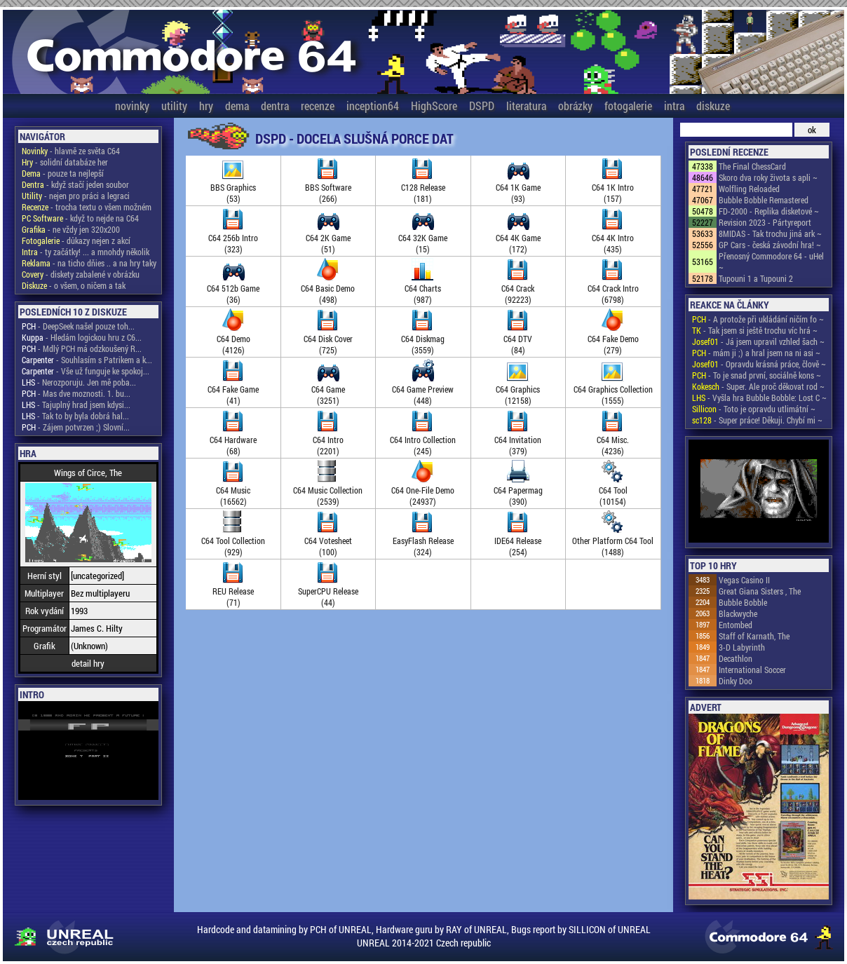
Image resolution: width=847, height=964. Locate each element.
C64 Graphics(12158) (518, 389)
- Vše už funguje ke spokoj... (85, 370)
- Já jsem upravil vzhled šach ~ (758, 341)
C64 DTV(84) (517, 338)
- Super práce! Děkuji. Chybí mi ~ (757, 420)
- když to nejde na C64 (80, 218)
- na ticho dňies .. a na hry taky (89, 263)
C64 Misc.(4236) (613, 439)
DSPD (481, 105)
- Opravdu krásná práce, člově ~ (759, 363)
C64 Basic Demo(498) (328, 288)
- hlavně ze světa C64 (71, 150)
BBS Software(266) (328, 187)
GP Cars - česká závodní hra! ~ (770, 244)
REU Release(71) (233, 591)
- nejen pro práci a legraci (76, 195)
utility (174, 105)
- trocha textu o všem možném (86, 206)
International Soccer (752, 669)
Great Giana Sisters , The (760, 591)
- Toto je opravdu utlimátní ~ (753, 408)
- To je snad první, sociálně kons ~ (756, 375)
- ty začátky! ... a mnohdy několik (85, 251)
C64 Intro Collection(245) (423, 439)
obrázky (575, 105)
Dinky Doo (735, 680)
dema (237, 105)
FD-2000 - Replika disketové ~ (769, 211)
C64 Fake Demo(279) (613, 338)
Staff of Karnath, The (754, 635)
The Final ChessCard (752, 166)
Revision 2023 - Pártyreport (765, 222)
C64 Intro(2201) (328, 439)
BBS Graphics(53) (233, 187)
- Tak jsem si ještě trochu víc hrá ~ (755, 330)
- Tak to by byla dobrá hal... (75, 415)
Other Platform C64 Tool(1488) (612, 540)
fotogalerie (628, 105)
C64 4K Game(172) (518, 237)
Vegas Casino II (744, 579)
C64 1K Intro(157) (613, 187)
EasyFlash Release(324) (423, 540)
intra (674, 105)
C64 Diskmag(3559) (423, 338)
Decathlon (735, 658)
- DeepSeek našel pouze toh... (78, 326)
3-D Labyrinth (742, 647)
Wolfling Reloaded (749, 188)
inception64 (372, 105)
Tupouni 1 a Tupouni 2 (756, 278)
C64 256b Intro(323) (233, 237)
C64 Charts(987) (423, 288)
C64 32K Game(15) (422, 237)
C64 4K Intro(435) (613, 237)
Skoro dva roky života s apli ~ (768, 177)
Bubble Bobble (743, 602)
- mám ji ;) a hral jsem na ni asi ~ (756, 352)
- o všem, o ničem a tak (74, 285)
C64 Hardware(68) (233, 439)
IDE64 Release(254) (517, 540)
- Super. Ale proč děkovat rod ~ (758, 386)
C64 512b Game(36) (233, 288)
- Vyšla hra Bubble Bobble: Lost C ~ (759, 397)
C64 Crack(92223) (517, 288)
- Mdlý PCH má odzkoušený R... (82, 348)
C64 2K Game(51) (328, 237)
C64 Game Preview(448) (423, 389)
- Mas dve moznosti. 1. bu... (76, 393)
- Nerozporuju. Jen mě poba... (79, 382)
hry (206, 105)
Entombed (735, 624)
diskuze (713, 105)
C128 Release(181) (423, 187)
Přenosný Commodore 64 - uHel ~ (771, 261)
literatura (526, 105)
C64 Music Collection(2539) (327, 490)
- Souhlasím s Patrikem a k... (87, 359)
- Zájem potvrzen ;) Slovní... (76, 427)
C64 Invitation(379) (517, 439)
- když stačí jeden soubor (75, 184)
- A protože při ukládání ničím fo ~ (758, 319)
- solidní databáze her (65, 162)
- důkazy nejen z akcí (76, 240)
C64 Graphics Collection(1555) (613, 389)
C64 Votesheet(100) (328, 540)
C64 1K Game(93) (518, 187)
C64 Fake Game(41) (233, 389)
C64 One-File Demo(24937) (422, 490)
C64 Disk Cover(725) (328, 338)
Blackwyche (738, 613)
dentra (275, 105)
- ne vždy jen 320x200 (71, 229)
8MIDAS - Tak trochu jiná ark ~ (770, 233)
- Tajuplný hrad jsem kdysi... (76, 404)
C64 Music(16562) (233, 490)
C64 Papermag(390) (518, 490)
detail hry (88, 663)
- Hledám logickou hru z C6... (82, 337)
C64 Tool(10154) (613, 490)
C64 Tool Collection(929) (233, 540)
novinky (132, 105)
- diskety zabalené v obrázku (81, 274)
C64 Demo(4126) (233, 338)
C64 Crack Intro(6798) (613, 288)
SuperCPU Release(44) (328, 591)
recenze (317, 105)
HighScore (434, 105)
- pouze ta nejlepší (63, 173)
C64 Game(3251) (328, 389)
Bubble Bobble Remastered (763, 199)
